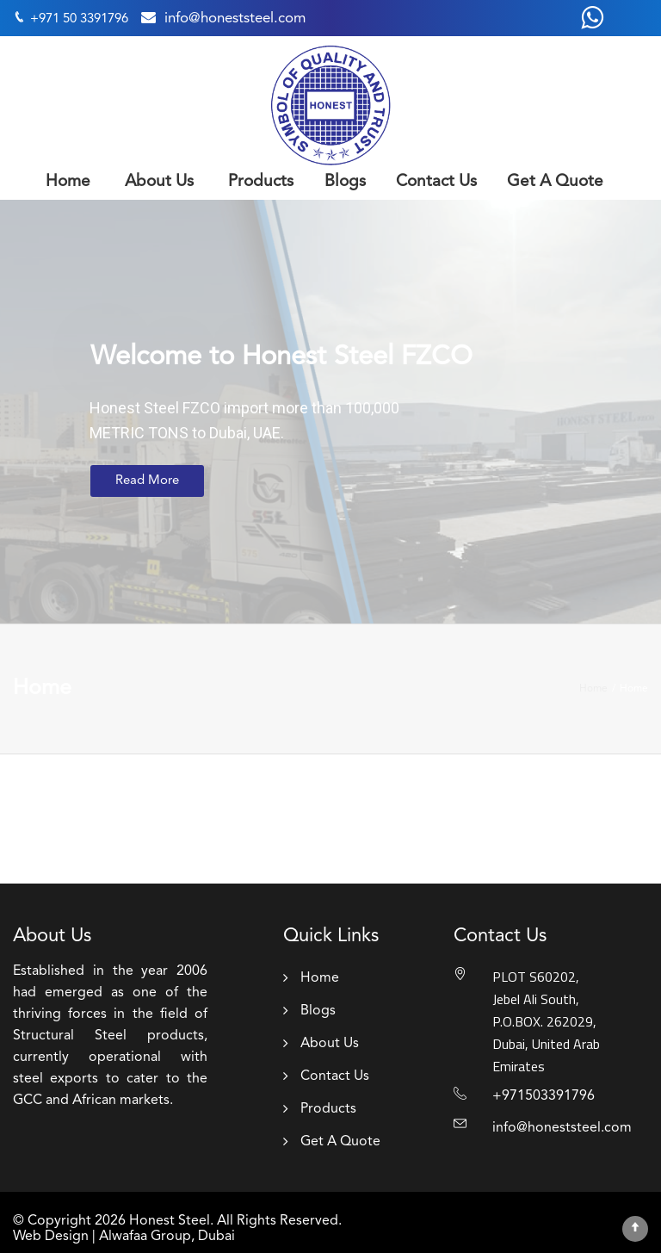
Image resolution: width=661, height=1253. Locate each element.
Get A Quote (555, 182)
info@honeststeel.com (235, 18)
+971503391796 (543, 1096)
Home (68, 182)
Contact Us (436, 182)
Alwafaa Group (145, 1237)
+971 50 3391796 (79, 19)
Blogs (345, 182)
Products (260, 182)
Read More (147, 481)
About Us (159, 182)
